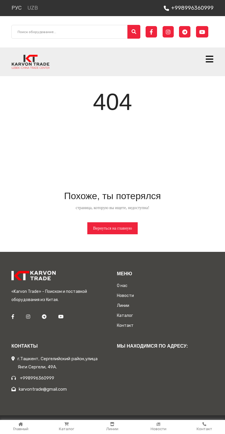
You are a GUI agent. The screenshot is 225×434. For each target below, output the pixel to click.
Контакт (204, 426)
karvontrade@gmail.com (39, 389)
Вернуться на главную (112, 228)
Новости (158, 426)
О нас (122, 285)
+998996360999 (189, 8)
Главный (20, 426)
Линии (112, 426)
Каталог (66, 426)
